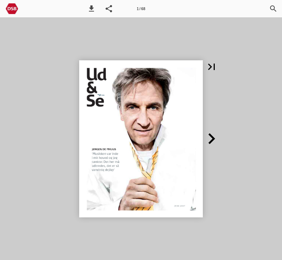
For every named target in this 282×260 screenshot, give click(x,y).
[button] (91, 8)
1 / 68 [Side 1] (141, 9)
